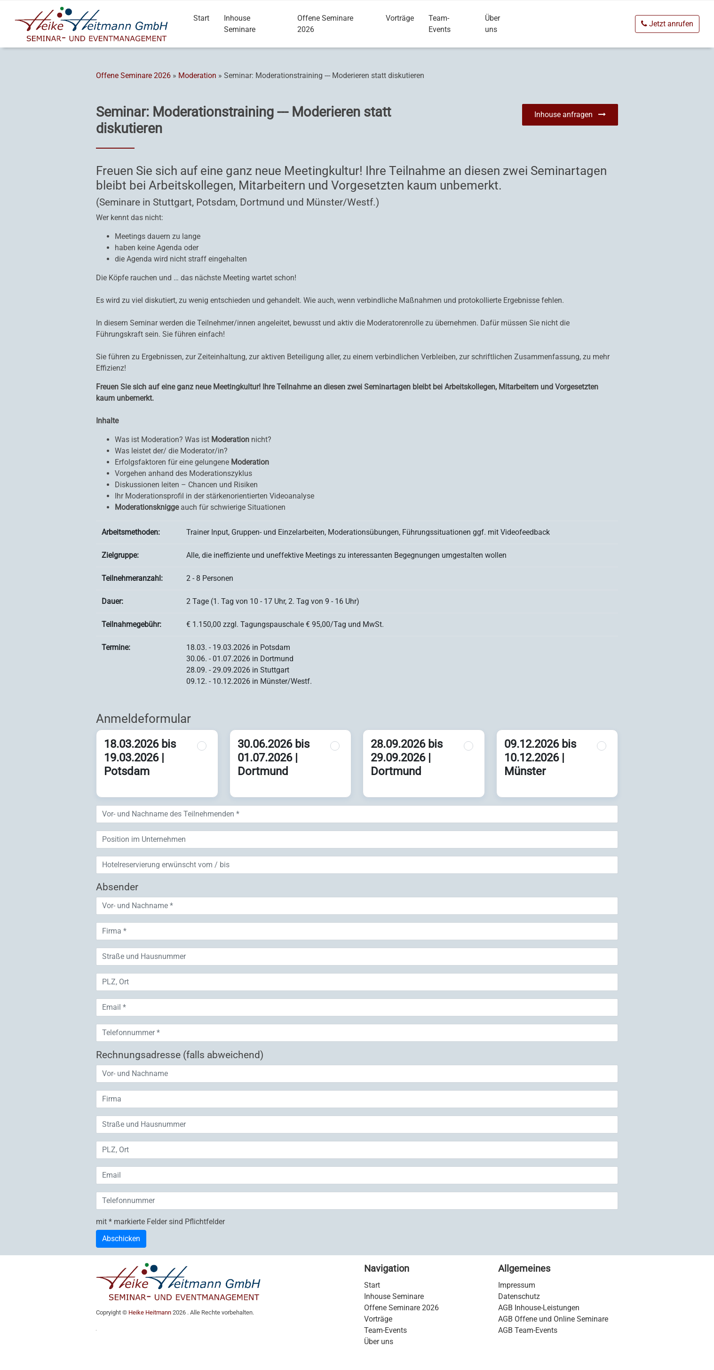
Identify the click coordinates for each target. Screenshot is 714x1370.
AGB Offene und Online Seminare (553, 1319)
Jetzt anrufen (667, 23)
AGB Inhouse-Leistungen (538, 1307)
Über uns (492, 24)
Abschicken (121, 1238)
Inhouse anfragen (570, 114)
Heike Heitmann (149, 1312)
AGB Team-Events (527, 1330)
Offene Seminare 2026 (325, 24)
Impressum (516, 1285)
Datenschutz (519, 1296)
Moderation (197, 75)
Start (201, 18)
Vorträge (400, 18)
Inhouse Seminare (239, 24)
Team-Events (439, 24)
